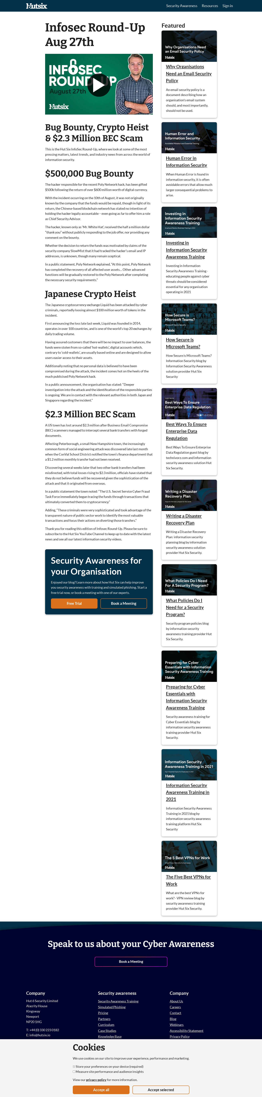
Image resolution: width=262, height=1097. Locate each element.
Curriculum (106, 1025)
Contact (175, 1013)
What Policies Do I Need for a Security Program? (185, 607)
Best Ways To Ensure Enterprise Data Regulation (186, 431)
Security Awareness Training (118, 1001)
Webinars (177, 1025)
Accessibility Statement (186, 1031)
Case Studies (107, 1031)
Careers (175, 1007)
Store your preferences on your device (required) (108, 1066)
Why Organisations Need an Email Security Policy (189, 73)
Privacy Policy (180, 1036)
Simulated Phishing (112, 1007)
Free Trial (74, 603)
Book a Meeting (123, 603)
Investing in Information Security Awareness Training (186, 249)
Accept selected (161, 1090)
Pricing (103, 1013)
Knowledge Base (110, 1036)
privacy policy (96, 1080)
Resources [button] (210, 6)
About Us (176, 1001)
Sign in (228, 6)
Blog (173, 1019)
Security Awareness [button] (181, 6)
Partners (104, 1019)
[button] (99, 85)
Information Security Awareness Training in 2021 (187, 792)
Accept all (101, 1090)
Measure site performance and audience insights (108, 1072)
